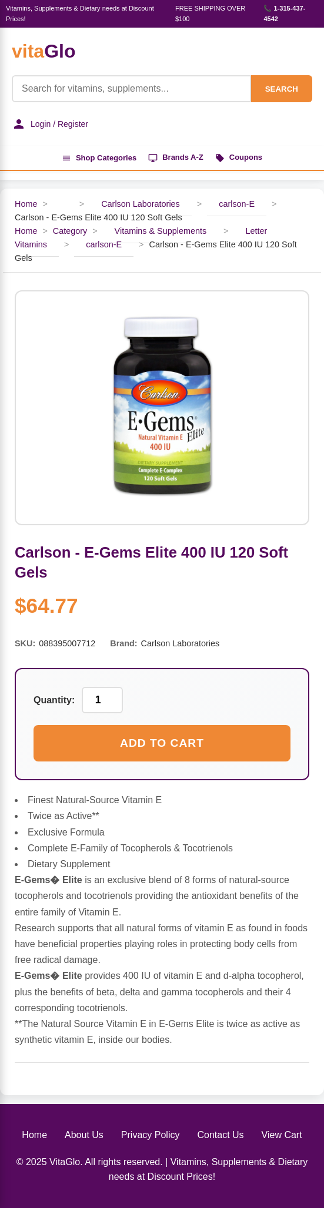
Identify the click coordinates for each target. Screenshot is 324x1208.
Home (26, 204)
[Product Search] (131, 88)
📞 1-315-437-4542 (284, 13)
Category (70, 231)
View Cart (282, 1135)
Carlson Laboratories (140, 204)
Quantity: (54, 700)
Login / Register (50, 124)
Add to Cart (162, 743)
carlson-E (237, 204)
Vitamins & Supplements (161, 231)
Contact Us (220, 1135)
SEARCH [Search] (281, 89)
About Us (84, 1135)
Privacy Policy (150, 1135)
